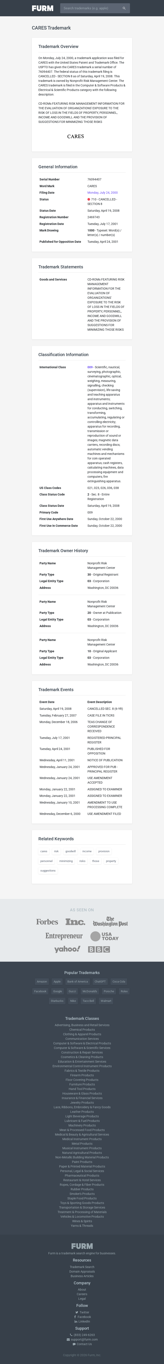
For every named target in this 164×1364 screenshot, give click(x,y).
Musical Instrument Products (82, 1148)
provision (103, 851)
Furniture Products (82, 1084)
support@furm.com (82, 1339)
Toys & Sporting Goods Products (82, 1203)
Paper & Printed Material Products (82, 1166)
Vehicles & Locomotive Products (82, 1216)
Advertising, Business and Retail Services (82, 1025)
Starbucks (57, 1000)
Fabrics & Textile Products (82, 1070)
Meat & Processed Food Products (82, 1130)
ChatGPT (100, 981)
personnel (46, 861)
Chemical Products (82, 1029)
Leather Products (82, 1111)
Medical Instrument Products (82, 1139)
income (87, 851)
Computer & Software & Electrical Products (82, 1043)
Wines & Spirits (82, 1221)
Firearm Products (82, 1075)
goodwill (70, 851)
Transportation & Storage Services (82, 1207)
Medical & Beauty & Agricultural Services (82, 1134)
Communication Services (82, 1038)
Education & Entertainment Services (82, 1061)
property (111, 861)
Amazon (42, 981)
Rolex (124, 991)
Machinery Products (82, 1125)
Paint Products (82, 1162)
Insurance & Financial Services (82, 1098)
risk (56, 851)
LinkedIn (82, 1321)
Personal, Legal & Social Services (82, 1171)
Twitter (82, 1312)
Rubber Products (82, 1189)
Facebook (40, 991)
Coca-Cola (119, 981)
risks (82, 861)
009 (90, 367)
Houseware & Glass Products (82, 1093)
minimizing (66, 861)
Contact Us (82, 1344)
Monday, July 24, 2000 (102, 192)
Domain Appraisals (82, 1271)
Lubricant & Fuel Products (82, 1121)
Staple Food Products (82, 1198)
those (95, 861)
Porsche (109, 991)
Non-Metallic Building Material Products (82, 1157)
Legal (82, 1298)
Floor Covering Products (82, 1080)
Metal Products (82, 1143)
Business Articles (82, 1276)
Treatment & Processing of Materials (82, 1212)
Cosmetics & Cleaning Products (82, 1057)
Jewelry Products (82, 1102)
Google (57, 991)
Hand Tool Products (82, 1089)
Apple (57, 981)
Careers (82, 1294)
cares (43, 851)
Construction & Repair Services (82, 1052)
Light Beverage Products (82, 1116)
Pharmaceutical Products (82, 1175)
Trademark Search (82, 1267)
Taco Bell (88, 1000)
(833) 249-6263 (82, 1335)
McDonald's (90, 991)
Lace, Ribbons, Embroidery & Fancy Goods (82, 1107)
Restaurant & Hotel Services (82, 1180)
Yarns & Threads (82, 1225)
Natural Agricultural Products (82, 1152)
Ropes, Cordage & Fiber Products (82, 1184)
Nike (73, 1000)
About (82, 1289)
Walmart (106, 1000)
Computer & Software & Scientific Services (82, 1048)
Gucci (72, 991)
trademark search (73, 1253)
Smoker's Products (82, 1194)
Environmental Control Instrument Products (82, 1066)
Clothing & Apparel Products (82, 1034)
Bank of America (77, 981)
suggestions (48, 870)
